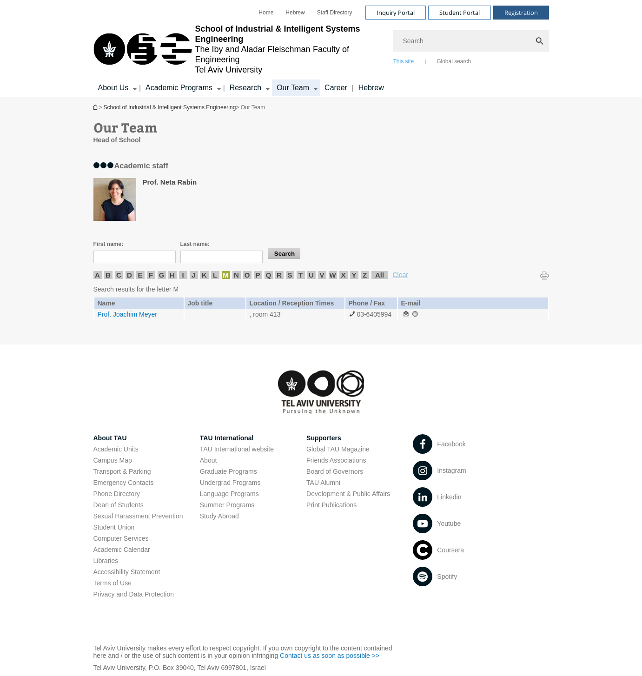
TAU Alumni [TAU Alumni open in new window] (323, 482)
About (208, 460)
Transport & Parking (122, 471)
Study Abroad (219, 516)
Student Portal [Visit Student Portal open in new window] (459, 12)
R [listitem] (279, 275)
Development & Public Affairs (348, 493)
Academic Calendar (121, 549)
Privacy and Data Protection (133, 594)
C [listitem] (118, 275)
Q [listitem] (268, 275)
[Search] (471, 41)
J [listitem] (193, 275)
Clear (400, 274)
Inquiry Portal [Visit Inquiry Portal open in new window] (396, 12)
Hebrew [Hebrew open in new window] (294, 12)
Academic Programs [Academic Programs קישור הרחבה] (179, 88)
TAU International (227, 438)
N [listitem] (236, 275)
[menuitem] (265, 12)
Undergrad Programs (230, 482)
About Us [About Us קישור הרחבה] (113, 88)
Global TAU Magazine (338, 449)
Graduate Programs (228, 471)
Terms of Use (112, 583)
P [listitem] (257, 275)
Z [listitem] (365, 275)
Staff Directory (334, 12)
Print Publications (331, 505)
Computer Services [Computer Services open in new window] (121, 538)
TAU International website (237, 449)
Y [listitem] (353, 275)
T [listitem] (300, 275)
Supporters (323, 438)
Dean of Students (118, 505)
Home (265, 12)
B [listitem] (108, 275)
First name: (108, 244)
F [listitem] (151, 275)
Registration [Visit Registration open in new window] (521, 12)
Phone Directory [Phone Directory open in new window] (116, 493)
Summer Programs (227, 505)
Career (335, 88)
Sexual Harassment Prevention (138, 516)
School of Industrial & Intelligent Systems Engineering (96, 107)
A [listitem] (97, 275)
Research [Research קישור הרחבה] (245, 88)
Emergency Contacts (123, 482)
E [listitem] (140, 275)
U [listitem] (311, 275)
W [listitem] (332, 275)
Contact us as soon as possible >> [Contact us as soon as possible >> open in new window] (329, 655)
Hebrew (371, 88)
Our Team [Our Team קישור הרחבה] (293, 88)
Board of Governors (334, 471)
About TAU (110, 438)
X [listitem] (343, 275)
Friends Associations (336, 460)
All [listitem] (379, 275)
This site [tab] (403, 61)
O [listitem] (247, 275)
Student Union (114, 527)
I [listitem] (183, 275)
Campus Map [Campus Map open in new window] (112, 460)
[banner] (321, 48)
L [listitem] (215, 275)
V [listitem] (321, 275)
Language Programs (229, 493)
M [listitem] (226, 275)
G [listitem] (162, 275)
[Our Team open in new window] (406, 314)
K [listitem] (204, 275)
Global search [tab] (454, 61)
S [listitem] (289, 275)
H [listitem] (172, 275)
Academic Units (116, 449)
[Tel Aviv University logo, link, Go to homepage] (238, 49)
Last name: (195, 244)
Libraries (106, 560)
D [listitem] (129, 275)
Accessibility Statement (126, 572)
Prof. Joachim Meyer (127, 314)
